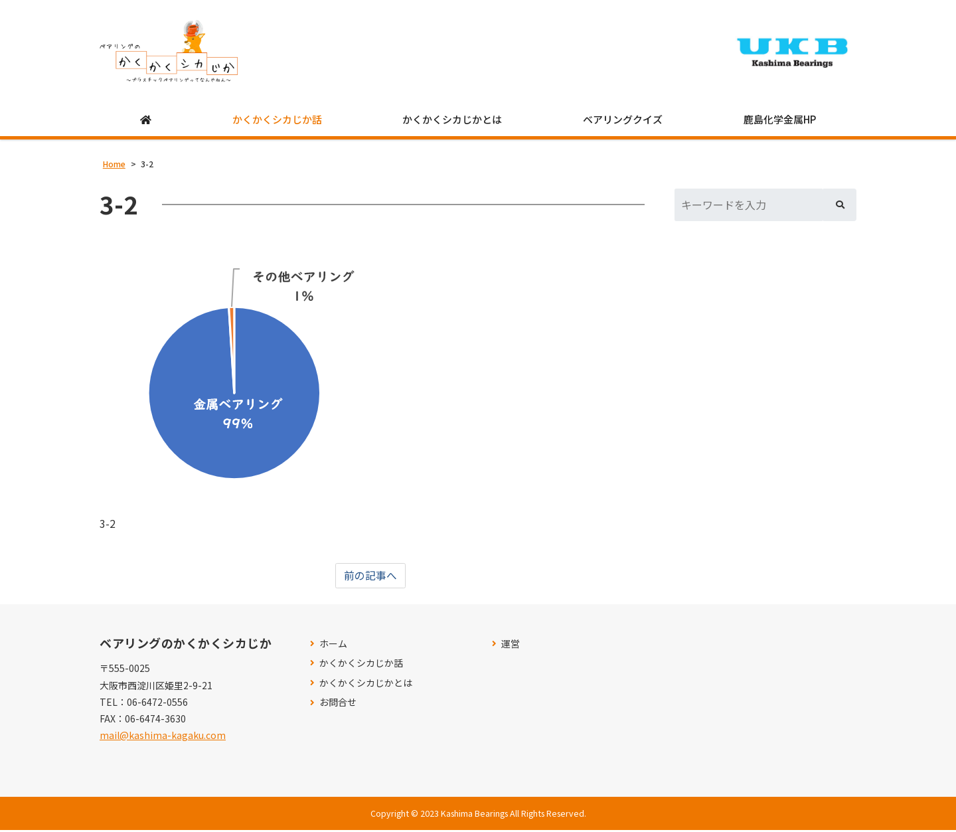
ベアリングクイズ (623, 120)
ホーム (333, 645)
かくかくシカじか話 (277, 120)
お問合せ (338, 704)
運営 (510, 645)
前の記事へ (370, 577)
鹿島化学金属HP (780, 120)
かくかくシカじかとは (452, 120)
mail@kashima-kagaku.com (163, 737)
